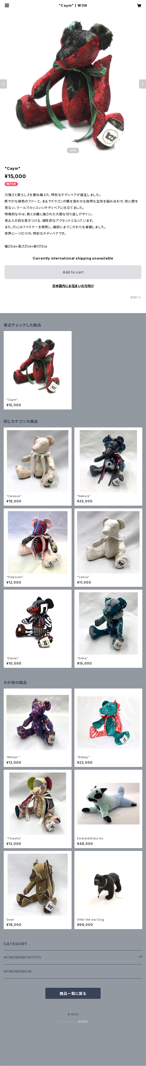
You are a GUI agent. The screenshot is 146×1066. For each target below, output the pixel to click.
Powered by (73, 1021)
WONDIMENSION (18, 971)
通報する (135, 297)
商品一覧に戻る (73, 993)
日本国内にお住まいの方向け (73, 286)
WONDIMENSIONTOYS (22, 957)
